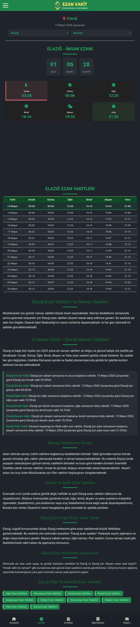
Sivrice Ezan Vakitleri (45, 607)
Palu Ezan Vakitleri (16, 607)
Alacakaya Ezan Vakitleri (47, 594)
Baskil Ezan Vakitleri (109, 594)
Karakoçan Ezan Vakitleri (20, 600)
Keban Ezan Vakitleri (52, 600)
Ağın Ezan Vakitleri (16, 594)
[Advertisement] (70, 155)
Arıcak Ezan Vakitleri (79, 594)
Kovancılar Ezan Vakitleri (84, 600)
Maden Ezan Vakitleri (117, 600)
